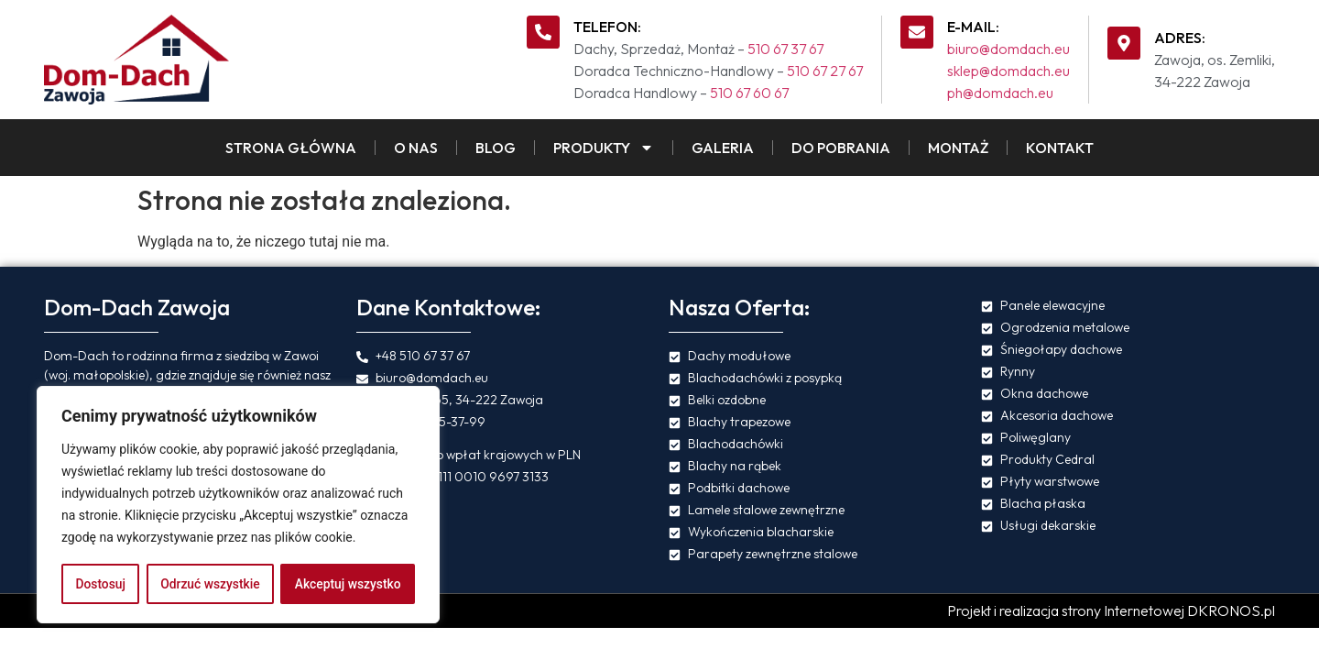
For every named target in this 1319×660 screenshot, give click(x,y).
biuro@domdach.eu (1008, 48)
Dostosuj (100, 584)
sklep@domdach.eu (1008, 70)
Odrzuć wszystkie (209, 584)
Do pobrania (840, 147)
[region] (238, 505)
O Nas (416, 147)
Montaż (958, 147)
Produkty (603, 147)
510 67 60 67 (749, 92)
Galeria (723, 147)
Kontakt (1060, 147)
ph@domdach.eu (1000, 92)
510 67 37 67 (785, 48)
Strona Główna (290, 147)
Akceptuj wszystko (347, 584)
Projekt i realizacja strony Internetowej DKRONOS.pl (1111, 610)
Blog (495, 147)
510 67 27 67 (825, 70)
